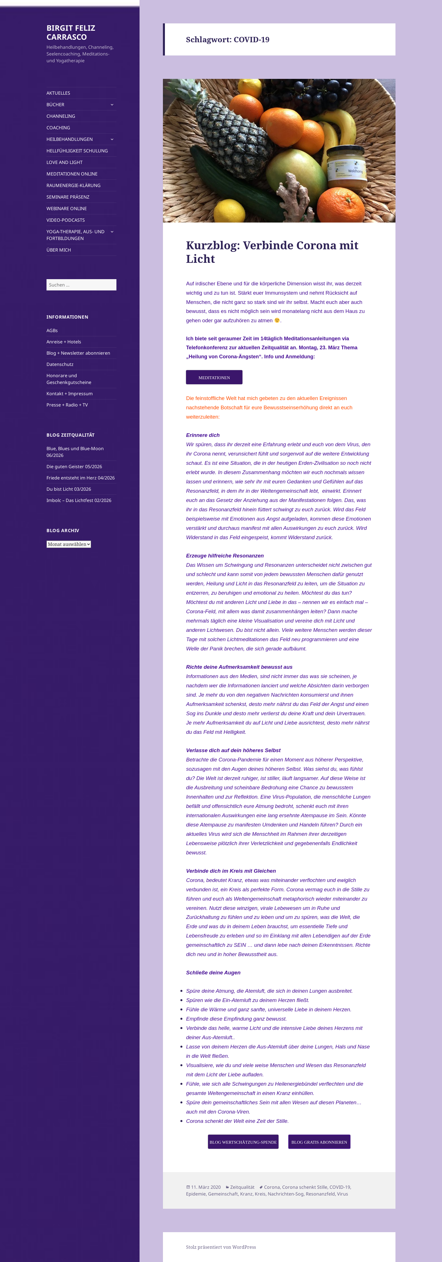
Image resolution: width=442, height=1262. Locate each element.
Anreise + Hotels (64, 342)
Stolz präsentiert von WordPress (221, 1247)
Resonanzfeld (320, 1194)
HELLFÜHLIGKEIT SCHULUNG (77, 151)
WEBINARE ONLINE (67, 208)
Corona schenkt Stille (304, 1187)
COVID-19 (340, 1187)
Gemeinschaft (223, 1194)
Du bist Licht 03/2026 (69, 489)
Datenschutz (60, 364)
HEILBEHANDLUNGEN (70, 139)
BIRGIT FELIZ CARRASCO (71, 32)
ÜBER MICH (59, 250)
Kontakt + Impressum (70, 393)
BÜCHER (55, 104)
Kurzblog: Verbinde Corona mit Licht (272, 251)
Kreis (260, 1194)
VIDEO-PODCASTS (66, 220)
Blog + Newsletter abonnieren (78, 353)
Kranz (246, 1194)
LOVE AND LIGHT (65, 162)
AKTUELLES (58, 93)
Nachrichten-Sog (286, 1194)
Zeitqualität (242, 1187)
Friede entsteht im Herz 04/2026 (81, 478)
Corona (272, 1187)
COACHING (58, 128)
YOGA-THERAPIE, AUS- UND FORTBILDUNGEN (76, 234)
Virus (342, 1194)
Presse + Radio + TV (67, 405)
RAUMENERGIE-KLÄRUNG (74, 185)
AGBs (52, 330)
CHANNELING (61, 116)
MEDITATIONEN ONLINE (72, 174)
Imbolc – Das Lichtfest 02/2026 (79, 500)
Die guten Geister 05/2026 (74, 466)
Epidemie (196, 1194)
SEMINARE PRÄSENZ (68, 197)
